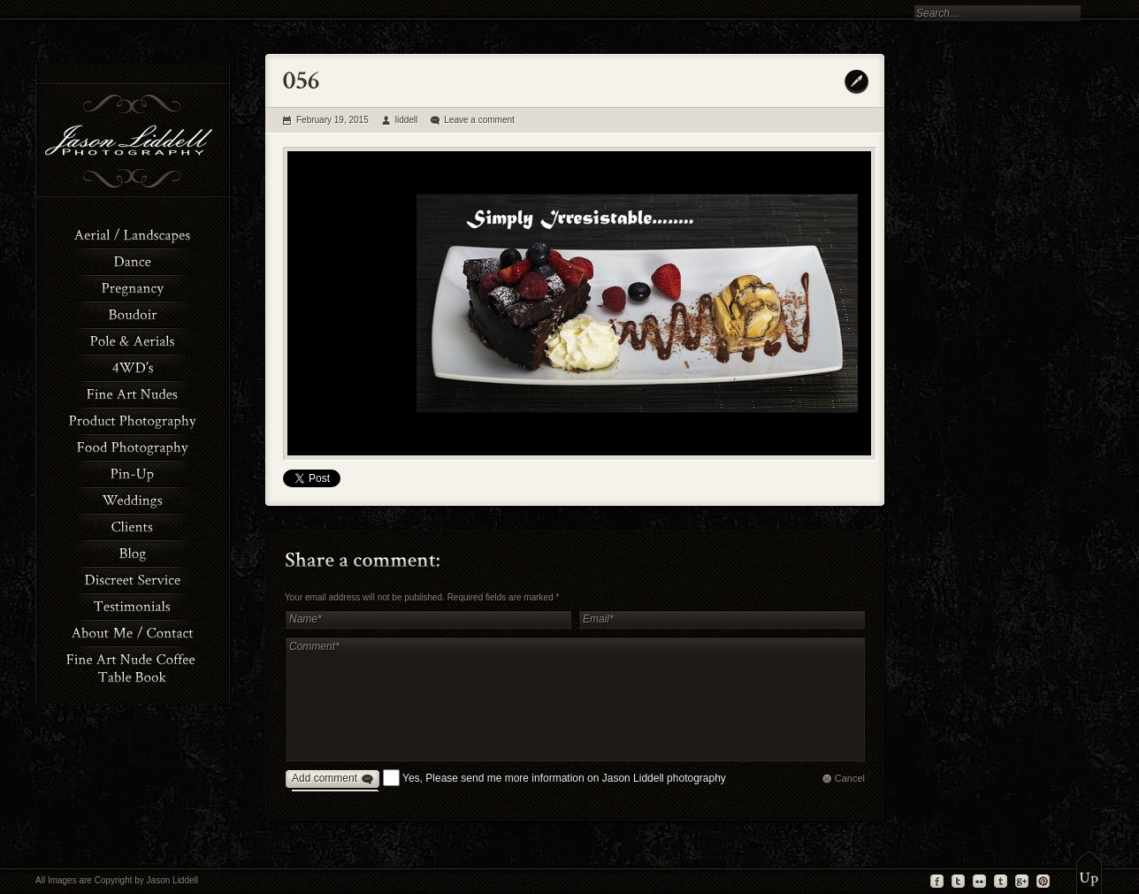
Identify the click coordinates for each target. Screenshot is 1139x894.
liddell (406, 120)
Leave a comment (479, 120)
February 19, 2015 (332, 120)
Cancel (850, 778)
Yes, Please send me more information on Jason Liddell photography (564, 778)
